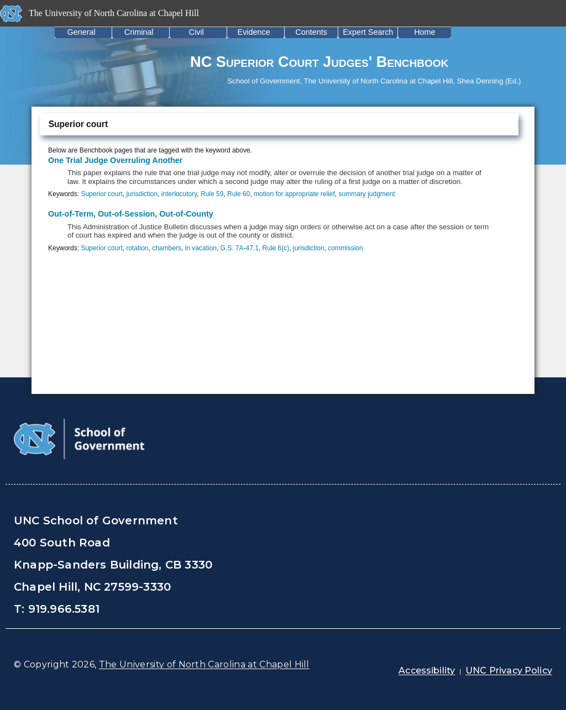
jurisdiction (142, 194)
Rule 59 (212, 194)
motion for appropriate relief (294, 194)
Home (424, 32)
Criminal (139, 32)
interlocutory (179, 194)
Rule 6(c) (276, 248)
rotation (137, 248)
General (81, 32)
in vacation (201, 248)
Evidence (254, 32)
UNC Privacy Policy (508, 670)
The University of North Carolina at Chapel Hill (204, 664)
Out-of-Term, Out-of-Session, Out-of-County (130, 213)
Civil (196, 32)
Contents (311, 32)
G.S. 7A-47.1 (240, 248)
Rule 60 (238, 194)
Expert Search (368, 32)
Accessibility (427, 670)
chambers (166, 248)
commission (345, 248)
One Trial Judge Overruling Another (115, 160)
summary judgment (367, 194)
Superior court (101, 194)
